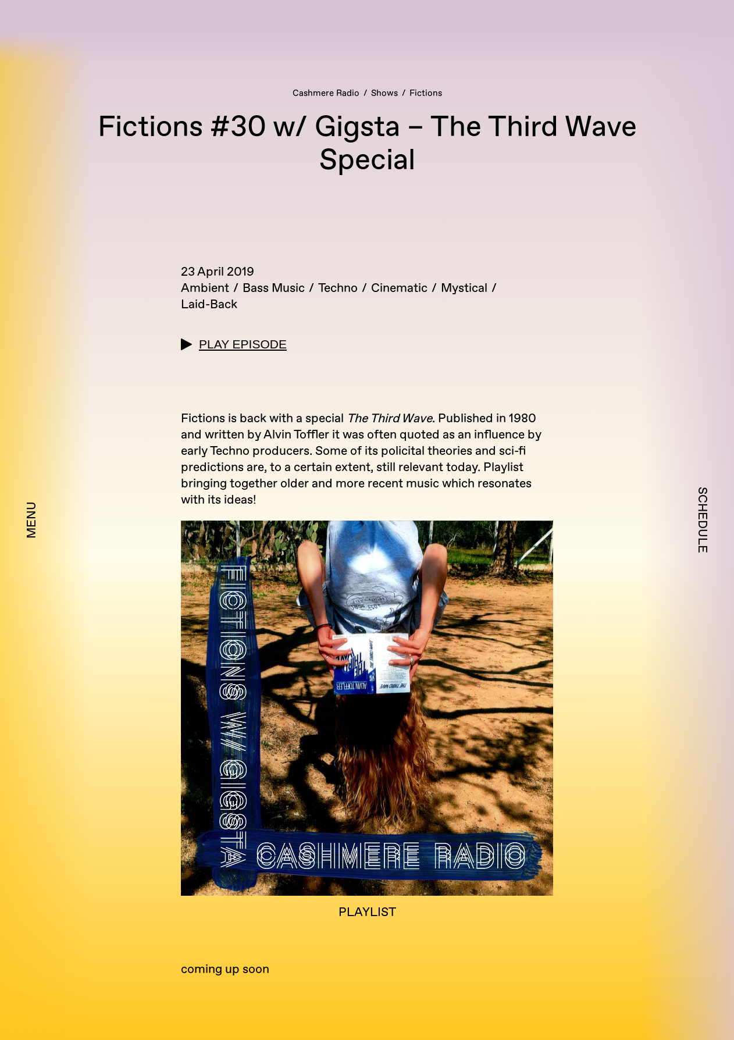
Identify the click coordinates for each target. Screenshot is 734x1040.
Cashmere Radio (326, 93)
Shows (384, 93)
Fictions (425, 93)
